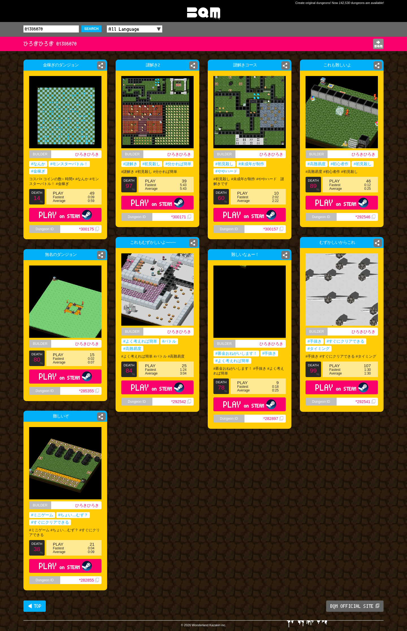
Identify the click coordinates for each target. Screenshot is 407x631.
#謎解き (130, 164)
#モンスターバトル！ (69, 164)
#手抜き (315, 341)
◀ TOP (35, 606)
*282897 (273, 418)
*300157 (273, 229)
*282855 (89, 580)
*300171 (181, 217)
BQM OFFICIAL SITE (354, 606)
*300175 (89, 229)
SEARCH (91, 29)
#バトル (169, 341)
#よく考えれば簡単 (140, 341)
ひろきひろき (87, 154)
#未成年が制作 (252, 164)
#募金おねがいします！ (236, 353)
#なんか (38, 164)
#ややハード (226, 171)
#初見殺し (151, 164)
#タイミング (319, 348)
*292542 (181, 401)
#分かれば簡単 (178, 164)
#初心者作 (340, 164)
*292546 (365, 217)
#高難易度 (317, 164)
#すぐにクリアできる (346, 341)
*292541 (365, 401)
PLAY (65, 215)
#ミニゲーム (42, 515)
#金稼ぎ (38, 171)
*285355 (89, 391)
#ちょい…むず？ (73, 515)
